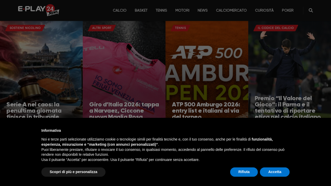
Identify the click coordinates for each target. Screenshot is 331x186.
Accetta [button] (274, 172)
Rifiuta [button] (244, 172)
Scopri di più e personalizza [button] (73, 172)
